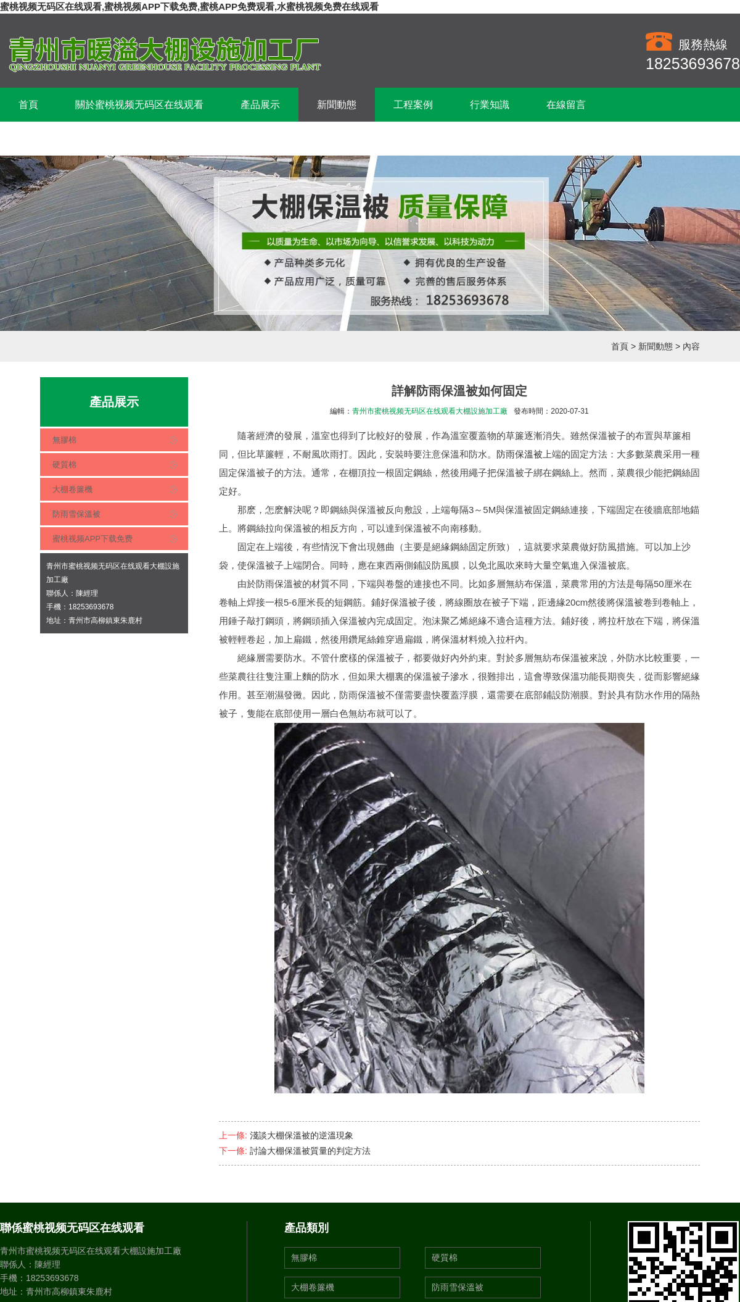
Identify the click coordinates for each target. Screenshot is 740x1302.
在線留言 (566, 104)
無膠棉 (64, 439)
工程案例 (413, 104)
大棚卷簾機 (72, 489)
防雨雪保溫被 (76, 514)
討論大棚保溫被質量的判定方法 (310, 1151)
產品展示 (260, 104)
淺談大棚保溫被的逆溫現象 (301, 1135)
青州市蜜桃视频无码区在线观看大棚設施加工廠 (430, 411)
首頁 (28, 104)
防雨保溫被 (519, 454)
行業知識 (489, 104)
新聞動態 (336, 104)
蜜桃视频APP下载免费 (92, 538)
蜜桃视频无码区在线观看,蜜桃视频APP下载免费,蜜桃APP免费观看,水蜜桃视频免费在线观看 (189, 6)
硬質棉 (64, 464)
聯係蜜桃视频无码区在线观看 (82, 138)
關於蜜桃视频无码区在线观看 (139, 104)
